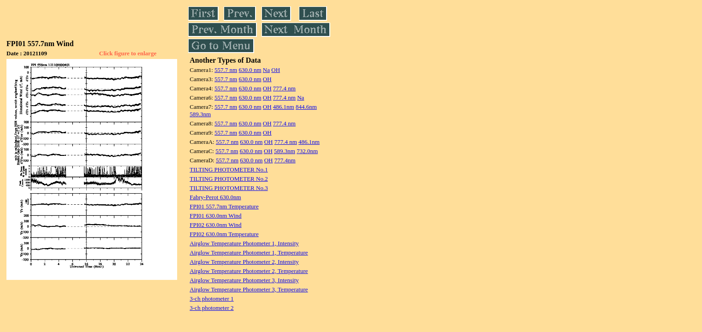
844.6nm (306, 106)
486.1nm (283, 106)
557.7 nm (225, 69)
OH (275, 69)
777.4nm (285, 160)
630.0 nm (249, 69)
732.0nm (307, 151)
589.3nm (200, 114)
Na (266, 69)
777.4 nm (284, 88)
